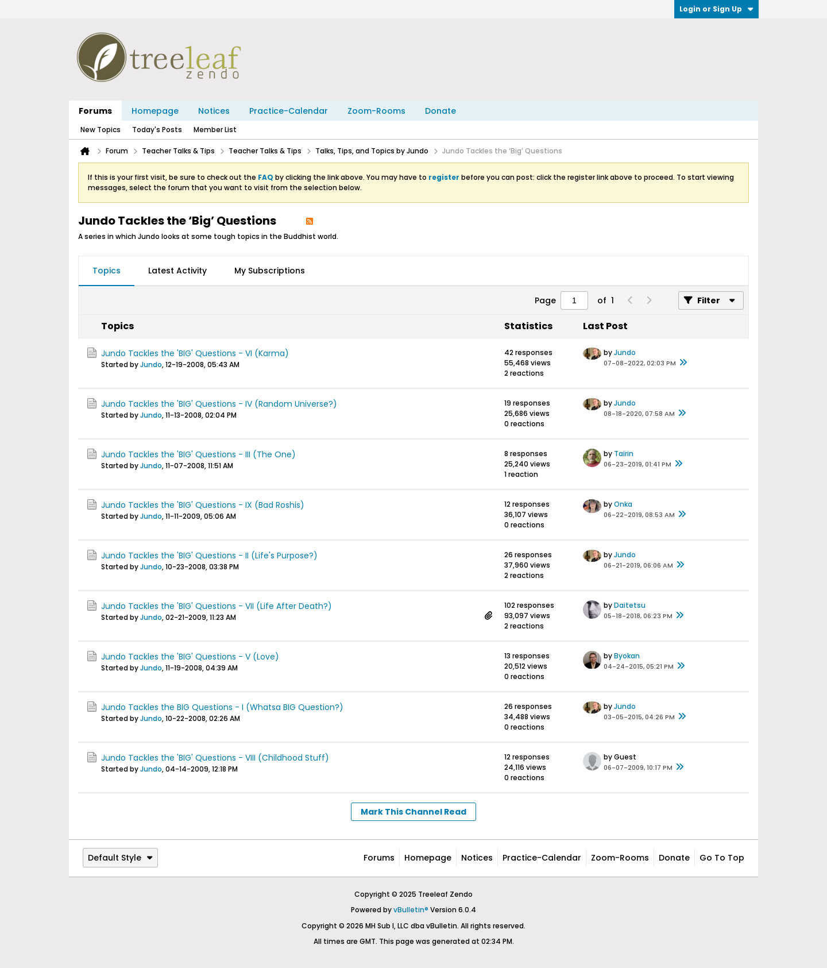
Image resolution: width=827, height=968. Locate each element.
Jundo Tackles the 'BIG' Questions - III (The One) (198, 454)
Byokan (627, 656)
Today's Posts (157, 129)
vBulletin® (410, 910)
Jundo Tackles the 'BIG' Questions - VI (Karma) (195, 353)
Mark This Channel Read (413, 811)
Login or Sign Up (716, 9)
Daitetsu (630, 605)
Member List (215, 129)
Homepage (155, 111)
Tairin (623, 453)
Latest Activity (177, 270)
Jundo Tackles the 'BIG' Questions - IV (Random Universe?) (219, 404)
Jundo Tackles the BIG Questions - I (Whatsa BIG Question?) (222, 707)
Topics (106, 270)
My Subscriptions (269, 270)
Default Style (120, 857)
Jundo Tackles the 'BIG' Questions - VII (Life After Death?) (216, 606)
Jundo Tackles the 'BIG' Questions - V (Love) (190, 656)
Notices (214, 111)
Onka (623, 504)
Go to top (722, 857)
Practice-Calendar (288, 111)
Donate (440, 111)
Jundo (151, 364)
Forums (95, 111)
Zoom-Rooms (376, 111)
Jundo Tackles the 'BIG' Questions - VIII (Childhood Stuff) (215, 757)
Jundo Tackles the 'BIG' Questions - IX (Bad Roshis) (202, 505)
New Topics (100, 129)
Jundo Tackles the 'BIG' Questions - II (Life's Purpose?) (209, 555)
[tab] (106, 271)
